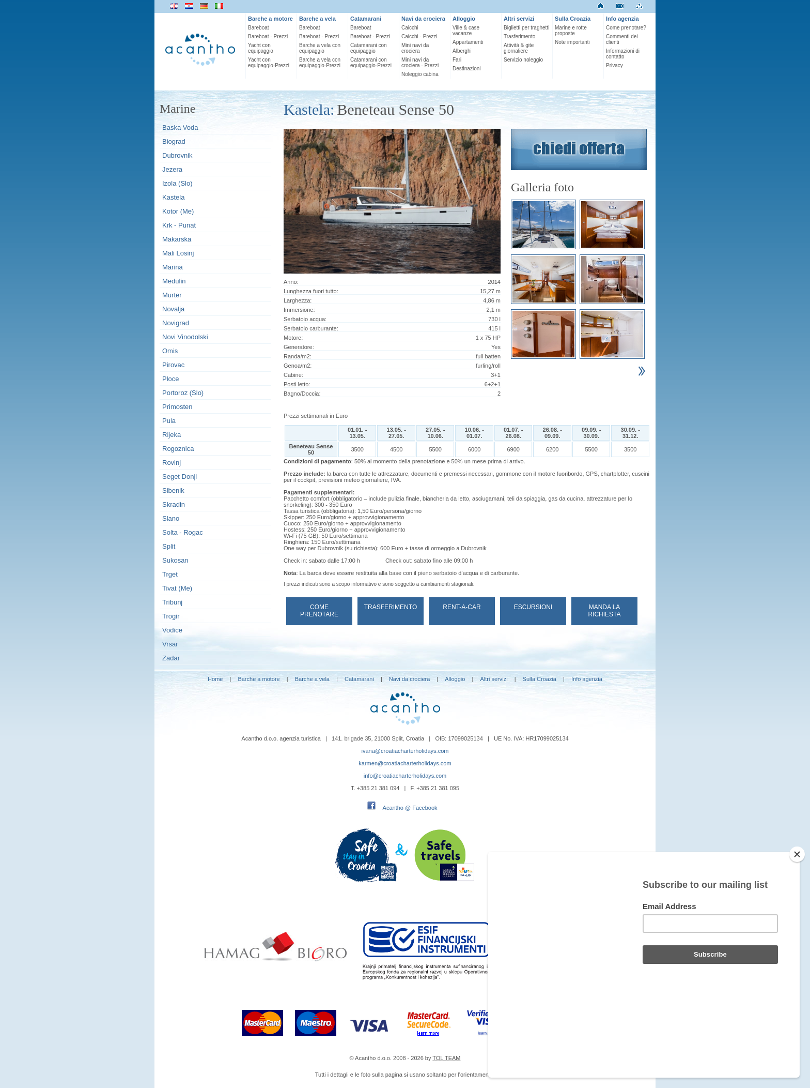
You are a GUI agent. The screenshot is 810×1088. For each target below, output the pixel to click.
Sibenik (173, 490)
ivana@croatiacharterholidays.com (405, 751)
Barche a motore (270, 19)
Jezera (172, 169)
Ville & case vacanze (466, 30)
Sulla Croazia (572, 19)
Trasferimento (519, 36)
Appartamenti (468, 42)
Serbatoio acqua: (305, 319)
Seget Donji (179, 476)
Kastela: (309, 109)
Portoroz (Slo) (183, 393)
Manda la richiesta (604, 610)
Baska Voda (180, 127)
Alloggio (464, 19)
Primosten (177, 407)
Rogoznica (178, 448)
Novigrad (175, 323)
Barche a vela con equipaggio (319, 48)
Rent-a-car (461, 607)
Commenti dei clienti (622, 39)
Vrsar (170, 644)
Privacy (614, 65)
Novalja (173, 309)
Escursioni (533, 607)
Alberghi (462, 51)
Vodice (172, 630)
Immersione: (299, 310)
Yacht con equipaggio (260, 48)
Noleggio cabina (420, 74)
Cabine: (293, 375)
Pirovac (173, 365)
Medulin (174, 281)
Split (168, 546)
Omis (170, 351)
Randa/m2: (297, 356)
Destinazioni (466, 68)
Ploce (170, 379)
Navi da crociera (423, 19)
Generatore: (299, 347)
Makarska (176, 239)
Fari (457, 60)
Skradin (173, 504)
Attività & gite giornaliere (519, 48)
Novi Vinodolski (185, 337)
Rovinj (171, 462)
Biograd (173, 141)
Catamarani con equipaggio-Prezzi (371, 62)
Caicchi (409, 28)
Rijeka (171, 435)
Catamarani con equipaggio (368, 48)
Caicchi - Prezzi (419, 36)
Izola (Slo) (177, 183)
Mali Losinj (178, 253)
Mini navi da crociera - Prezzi (420, 62)
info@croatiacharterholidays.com (405, 776)
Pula (169, 421)
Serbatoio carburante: (311, 328)
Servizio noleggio (523, 60)
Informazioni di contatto (623, 53)
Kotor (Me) (178, 211)
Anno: (291, 282)
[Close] (797, 909)
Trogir (170, 616)
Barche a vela (317, 19)
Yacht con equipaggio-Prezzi (268, 62)
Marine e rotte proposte (571, 30)
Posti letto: (297, 384)
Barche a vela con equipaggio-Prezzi (319, 62)
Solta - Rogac (182, 532)
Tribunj (172, 602)
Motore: (293, 338)
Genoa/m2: (297, 365)
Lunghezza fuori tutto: (311, 291)
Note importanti (572, 42)
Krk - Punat (179, 225)
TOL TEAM (446, 1058)
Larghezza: (297, 300)
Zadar (171, 658)
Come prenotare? (626, 28)
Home (215, 679)
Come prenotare (319, 610)
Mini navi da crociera (415, 48)
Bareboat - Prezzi (268, 36)
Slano (170, 518)
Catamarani (365, 19)
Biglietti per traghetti (526, 28)
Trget (170, 574)
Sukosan (175, 560)
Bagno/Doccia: (302, 393)
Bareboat (258, 28)
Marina (172, 267)
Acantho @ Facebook (410, 808)
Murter (172, 295)
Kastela (173, 197)
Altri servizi (519, 19)
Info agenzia (622, 19)
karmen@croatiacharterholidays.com (405, 763)
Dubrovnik (177, 155)
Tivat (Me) (177, 588)
